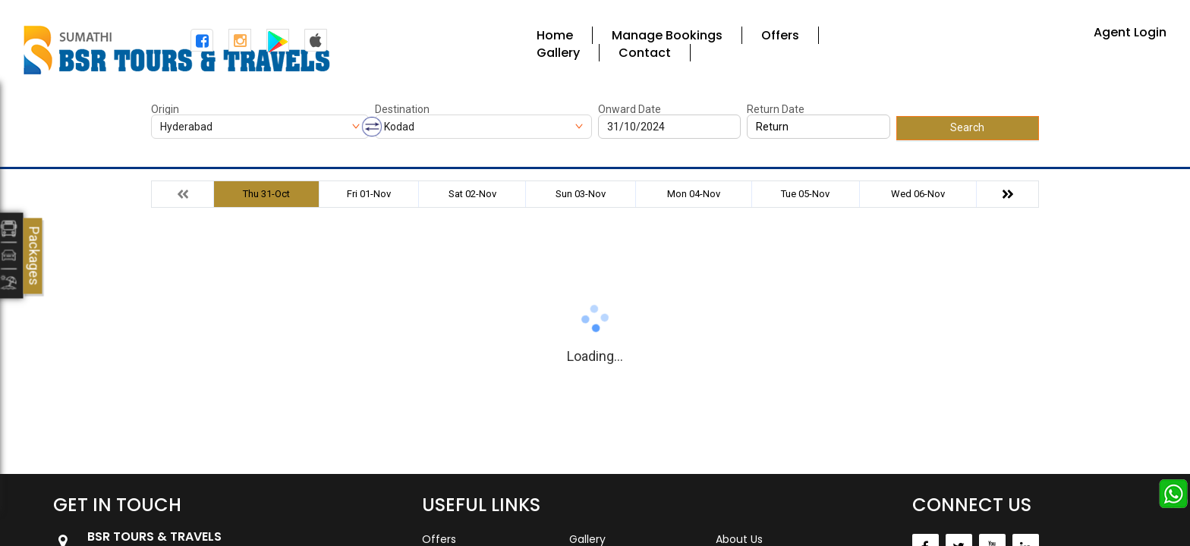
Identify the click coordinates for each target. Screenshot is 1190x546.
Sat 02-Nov (472, 193)
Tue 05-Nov (805, 193)
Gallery (558, 52)
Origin (165, 109)
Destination (402, 109)
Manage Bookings (667, 35)
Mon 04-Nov (693, 193)
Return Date (775, 109)
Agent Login (1130, 32)
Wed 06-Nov (918, 193)
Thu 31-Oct (266, 193)
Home (555, 35)
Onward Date (629, 109)
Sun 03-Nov (581, 193)
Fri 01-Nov (369, 193)
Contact (645, 52)
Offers (780, 35)
